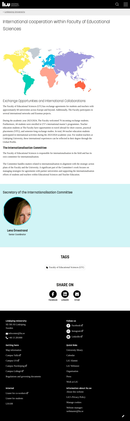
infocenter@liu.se (16, 333)
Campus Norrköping (15, 366)
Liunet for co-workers (16, 393)
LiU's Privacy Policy (75, 397)
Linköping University (15, 12)
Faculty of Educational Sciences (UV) (66, 267)
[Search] (117, 4)
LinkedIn (73, 337)
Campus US (11, 360)
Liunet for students (14, 398)
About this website (75, 392)
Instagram (73, 331)
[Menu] (125, 4)
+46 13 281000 (15, 337)
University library (74, 350)
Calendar (70, 355)
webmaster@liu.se (74, 411)
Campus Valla (12, 355)
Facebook (73, 326)
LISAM (9, 403)
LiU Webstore (72, 366)
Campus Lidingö (13, 371)
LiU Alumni (72, 360)
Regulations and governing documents (23, 376)
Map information (13, 350)
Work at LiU (72, 382)
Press (68, 376)
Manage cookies (73, 402)
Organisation (72, 371)
